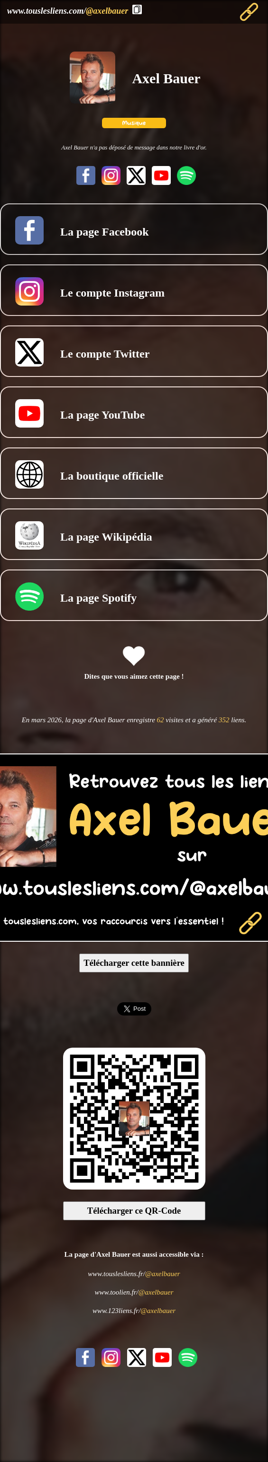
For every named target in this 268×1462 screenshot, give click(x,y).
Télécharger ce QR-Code (134, 1211)
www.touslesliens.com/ (67, 11)
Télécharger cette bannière (134, 963)
